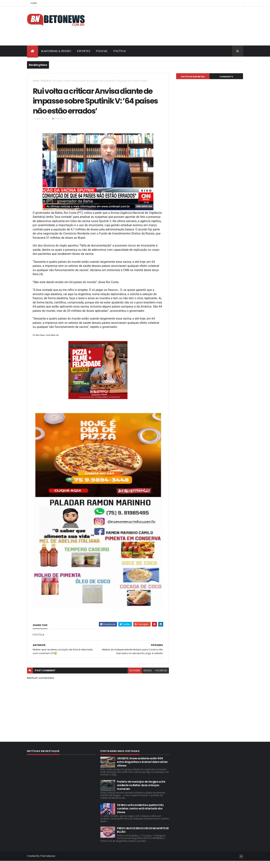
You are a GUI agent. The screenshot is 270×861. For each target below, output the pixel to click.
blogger (135, 670)
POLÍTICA (119, 51)
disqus (148, 670)
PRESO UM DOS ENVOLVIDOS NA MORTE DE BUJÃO (143, 830)
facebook (161, 670)
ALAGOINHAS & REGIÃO (56, 51)
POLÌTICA (46, 80)
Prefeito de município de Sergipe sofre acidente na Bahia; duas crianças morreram (141, 785)
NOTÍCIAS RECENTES (193, 76)
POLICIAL (102, 51)
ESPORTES (83, 51)
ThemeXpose (47, 855)
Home (34, 3)
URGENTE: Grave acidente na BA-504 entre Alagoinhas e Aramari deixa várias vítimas (142, 762)
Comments (226, 76)
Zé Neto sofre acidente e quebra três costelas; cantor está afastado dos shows (140, 808)
